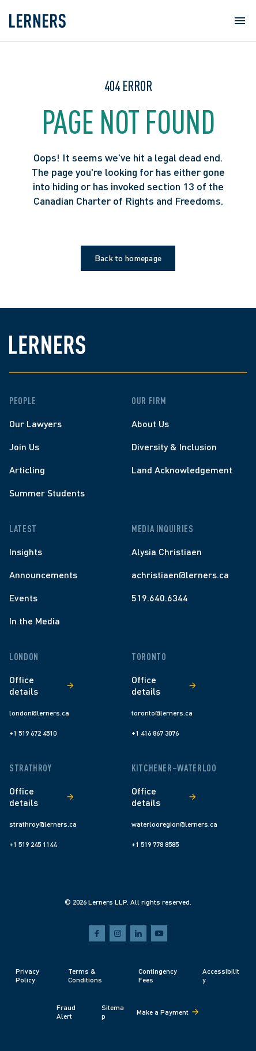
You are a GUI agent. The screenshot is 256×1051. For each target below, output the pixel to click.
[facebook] (97, 933)
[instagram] (118, 933)
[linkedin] (138, 933)
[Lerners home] (37, 21)
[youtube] (159, 933)
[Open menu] (239, 20)
